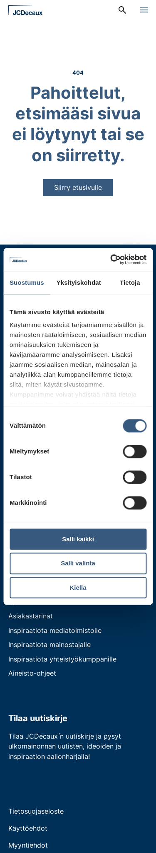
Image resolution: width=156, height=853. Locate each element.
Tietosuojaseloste (36, 811)
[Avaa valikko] (144, 9)
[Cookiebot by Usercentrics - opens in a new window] (111, 259)
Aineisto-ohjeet (32, 673)
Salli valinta (78, 563)
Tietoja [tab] (130, 282)
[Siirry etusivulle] (25, 10)
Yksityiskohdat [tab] (79, 282)
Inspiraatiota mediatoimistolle (55, 630)
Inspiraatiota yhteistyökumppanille (62, 659)
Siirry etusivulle (78, 187)
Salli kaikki (78, 539)
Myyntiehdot (28, 845)
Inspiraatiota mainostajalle (49, 644)
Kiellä (77, 587)
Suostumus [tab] (27, 282)
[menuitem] (122, 10)
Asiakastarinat (30, 616)
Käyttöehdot (27, 828)
